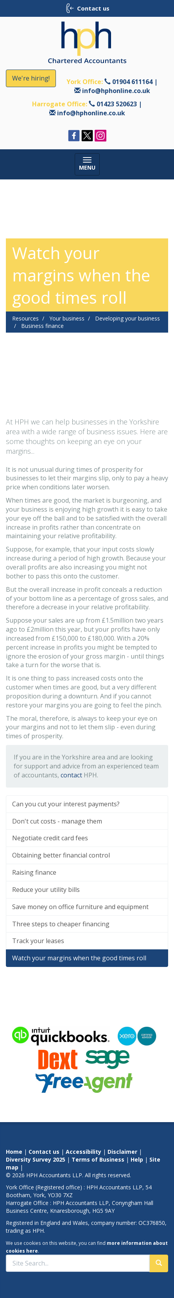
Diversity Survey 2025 (35, 1159)
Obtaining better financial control (61, 855)
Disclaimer (122, 1151)
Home (14, 1151)
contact (71, 775)
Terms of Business (98, 1159)
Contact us (44, 1151)
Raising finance (34, 872)
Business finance (42, 325)
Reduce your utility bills (46, 889)
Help (137, 1159)
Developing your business (127, 318)
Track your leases (38, 940)
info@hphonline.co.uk (116, 90)
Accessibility (83, 1151)
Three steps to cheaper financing (60, 924)
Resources (25, 318)
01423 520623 (117, 104)
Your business (66, 318)
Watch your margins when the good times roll (79, 958)
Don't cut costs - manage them (57, 821)
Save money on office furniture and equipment (80, 906)
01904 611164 (132, 81)
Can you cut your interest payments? (66, 804)
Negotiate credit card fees (50, 838)
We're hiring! (31, 78)
